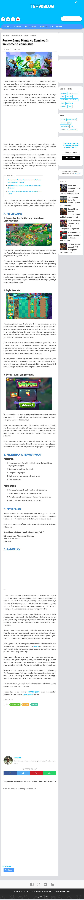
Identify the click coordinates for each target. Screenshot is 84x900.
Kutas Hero (73, 100)
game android (28, 695)
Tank (70, 106)
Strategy (34, 705)
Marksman (69, 103)
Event (63, 96)
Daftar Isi (17, 27)
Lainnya (59, 27)
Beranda (7, 27)
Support (63, 106)
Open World (65, 126)
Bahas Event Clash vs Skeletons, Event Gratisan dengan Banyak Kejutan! (24, 182)
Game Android (15, 705)
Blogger (77, 173)
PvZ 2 (36, 647)
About (14, 892)
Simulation (64, 129)
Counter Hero (73, 93)
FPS (69, 123)
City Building (71, 120)
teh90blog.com (33, 693)
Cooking (63, 123)
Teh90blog (42, 6)
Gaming (43, 27)
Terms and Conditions (64, 892)
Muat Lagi (8, 871)
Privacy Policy (36, 892)
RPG (72, 126)
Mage (62, 103)
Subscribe (70, 158)
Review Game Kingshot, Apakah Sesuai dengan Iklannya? (24, 187)
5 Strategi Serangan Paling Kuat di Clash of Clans (24, 193)
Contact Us (24, 892)
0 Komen (19, 50)
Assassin (63, 93)
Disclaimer (49, 892)
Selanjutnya (6, 867)
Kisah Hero (64, 100)
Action (63, 120)
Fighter (69, 96)
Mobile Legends (30, 27)
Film (51, 27)
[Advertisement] (31, 126)
